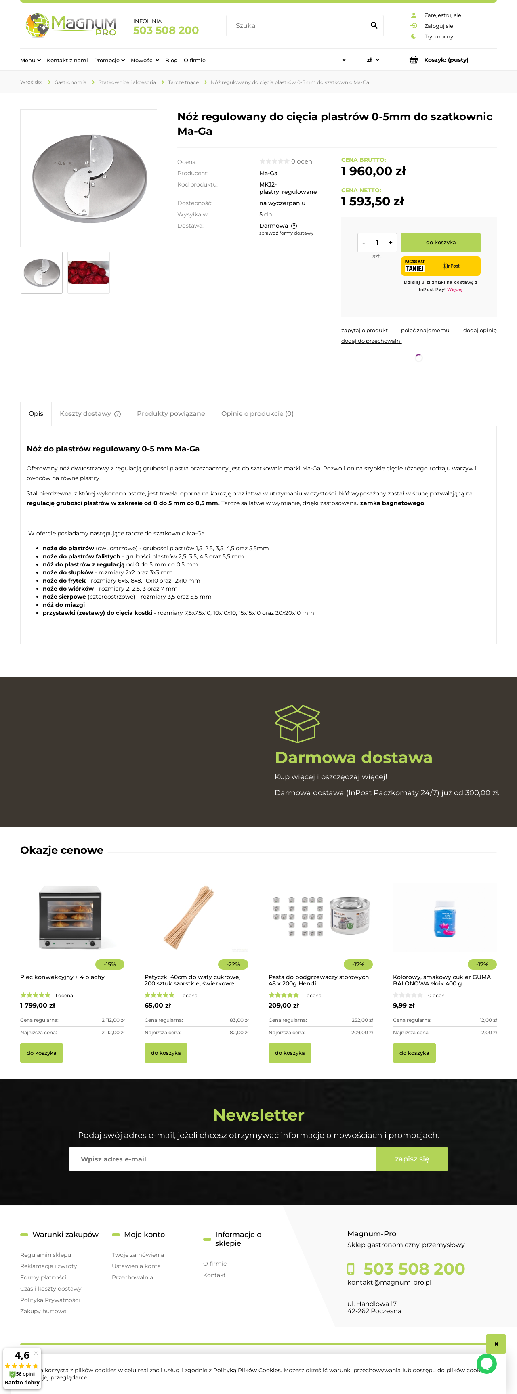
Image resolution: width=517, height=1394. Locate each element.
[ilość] (377, 242)
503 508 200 (166, 30)
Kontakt (214, 1275)
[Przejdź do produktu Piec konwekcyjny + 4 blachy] (72, 928)
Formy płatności (43, 1277)
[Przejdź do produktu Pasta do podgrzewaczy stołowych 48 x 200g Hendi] (321, 928)
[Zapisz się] (412, 1159)
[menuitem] (30, 59)
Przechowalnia (132, 1277)
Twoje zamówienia (138, 1254)
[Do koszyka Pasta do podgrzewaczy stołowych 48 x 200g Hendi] (290, 1053)
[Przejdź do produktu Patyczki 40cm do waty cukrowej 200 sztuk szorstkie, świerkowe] (197, 928)
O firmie (215, 1263)
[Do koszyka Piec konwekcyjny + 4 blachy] (41, 1053)
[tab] (36, 414)
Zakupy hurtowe (43, 1311)
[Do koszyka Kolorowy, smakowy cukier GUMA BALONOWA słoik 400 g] (414, 1053)
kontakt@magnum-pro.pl (389, 1282)
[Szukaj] (374, 26)
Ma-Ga (268, 173)
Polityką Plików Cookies (247, 1370)
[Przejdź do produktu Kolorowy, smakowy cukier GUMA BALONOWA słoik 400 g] (445, 928)
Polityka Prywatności (50, 1300)
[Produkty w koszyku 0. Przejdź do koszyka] (446, 59)
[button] (364, 330)
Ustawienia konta (136, 1266)
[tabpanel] (258, 536)
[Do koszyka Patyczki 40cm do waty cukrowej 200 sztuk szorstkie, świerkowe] (166, 1053)
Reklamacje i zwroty (48, 1266)
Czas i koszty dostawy (51, 1288)
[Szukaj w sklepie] (297, 26)
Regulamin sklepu (45, 1254)
